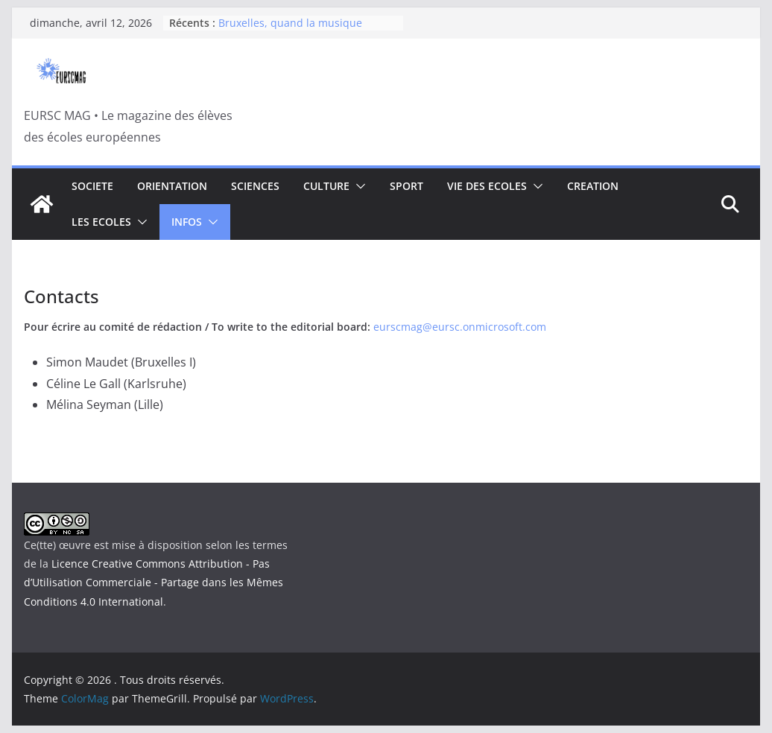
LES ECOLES (101, 222)
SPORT (406, 186)
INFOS (186, 222)
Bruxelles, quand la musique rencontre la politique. (290, 30)
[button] (357, 186)
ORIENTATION (172, 186)
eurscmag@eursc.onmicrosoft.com (459, 327)
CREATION (592, 186)
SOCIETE (92, 186)
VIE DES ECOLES (487, 186)
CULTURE (326, 186)
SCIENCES (255, 186)
